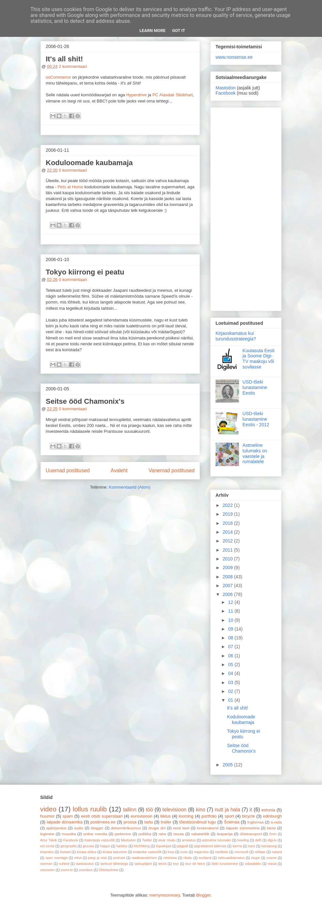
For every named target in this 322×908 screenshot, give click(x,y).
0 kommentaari (73, 170)
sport (229, 816)
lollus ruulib (90, 809)
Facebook (225, 93)
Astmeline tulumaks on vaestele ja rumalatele (255, 453)
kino (200, 809)
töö (149, 809)
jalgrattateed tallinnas (210, 846)
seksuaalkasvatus (231, 858)
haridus (121, 846)
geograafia (68, 846)
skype (255, 858)
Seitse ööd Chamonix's (85, 401)
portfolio (209, 816)
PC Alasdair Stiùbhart (173, 94)
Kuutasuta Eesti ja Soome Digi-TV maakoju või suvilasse (259, 358)
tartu (148, 822)
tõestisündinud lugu (197, 822)
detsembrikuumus (126, 828)
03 (231, 682)
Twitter (147, 840)
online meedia (95, 834)
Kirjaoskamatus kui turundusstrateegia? (236, 336)
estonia (268, 809)
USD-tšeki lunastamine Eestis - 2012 (256, 419)
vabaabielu (253, 864)
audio (79, 828)
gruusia (88, 846)
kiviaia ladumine (115, 852)
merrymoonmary (164, 895)
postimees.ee (103, 822)
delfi (258, 840)
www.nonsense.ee (234, 57)
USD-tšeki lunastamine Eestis (255, 387)
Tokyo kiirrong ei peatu (85, 272)
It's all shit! (64, 59)
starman (46, 864)
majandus (201, 852)
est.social (47, 846)
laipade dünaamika (65, 822)
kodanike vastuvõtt (147, 852)
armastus (189, 840)
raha (162, 834)
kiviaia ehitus (86, 852)
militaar (260, 852)
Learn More (152, 30)
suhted (64, 864)
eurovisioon (142, 816)
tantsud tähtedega (114, 864)
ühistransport (251, 834)
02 (231, 691)
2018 (228, 523)
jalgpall (182, 846)
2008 (228, 576)
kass (251, 846)
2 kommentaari (73, 66)
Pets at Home (70, 186)
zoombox (85, 870)
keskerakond (207, 828)
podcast (119, 858)
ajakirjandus (56, 828)
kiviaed (65, 852)
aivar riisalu (167, 840)
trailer (166, 822)
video (48, 809)
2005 (228, 764)
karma (237, 846)
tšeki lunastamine (225, 864)
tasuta (178, 834)
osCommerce (58, 77)
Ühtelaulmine (109, 870)
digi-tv (272, 840)
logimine (47, 834)
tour (176, 864)
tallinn (130, 809)
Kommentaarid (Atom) (129, 487)
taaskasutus (85, 864)
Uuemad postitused (67, 470)
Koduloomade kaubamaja (89, 163)
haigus (105, 846)
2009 (228, 567)
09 (231, 629)
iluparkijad (163, 846)
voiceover (47, 870)
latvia (271, 828)
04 (231, 673)
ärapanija (225, 834)
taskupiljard (143, 864)
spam (68, 816)
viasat (272, 864)
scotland (205, 858)
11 (231, 611)
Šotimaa (231, 822)
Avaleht (119, 470)
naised (277, 852)
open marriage (56, 858)
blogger (97, 828)
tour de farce (195, 864)
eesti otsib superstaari (102, 816)
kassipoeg (269, 846)
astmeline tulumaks (216, 840)
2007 (228, 585)
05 (231, 664)
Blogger (203, 895)
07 (231, 646)
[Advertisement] (246, 208)
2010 (228, 558)
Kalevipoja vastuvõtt (99, 840)
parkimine (123, 834)
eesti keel (181, 828)
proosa (130, 822)
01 (231, 700)
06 (231, 655)
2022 (228, 505)
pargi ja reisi (97, 858)
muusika (69, 834)
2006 (228, 594)
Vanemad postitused (172, 470)
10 (231, 620)
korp (171, 852)
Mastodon (225, 87)
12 (231, 602)
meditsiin (221, 852)
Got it (178, 30)
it (251, 809)
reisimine (170, 858)
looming (186, 816)
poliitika (144, 834)
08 (231, 637)
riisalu (188, 858)
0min (273, 834)
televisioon (174, 809)
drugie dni (157, 828)
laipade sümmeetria (243, 828)
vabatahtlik (200, 834)
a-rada (276, 822)
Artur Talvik (48, 840)
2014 (228, 532)
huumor (47, 816)
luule (184, 852)
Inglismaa (255, 822)
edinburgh (272, 816)
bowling (243, 840)
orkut (78, 858)
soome (271, 858)
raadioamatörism (144, 858)
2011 (228, 550)
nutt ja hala (227, 809)
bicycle (248, 816)
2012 (228, 540)
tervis (162, 864)
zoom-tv (67, 870)
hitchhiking (142, 846)
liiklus (165, 816)
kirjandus (47, 852)
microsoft (241, 852)
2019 (228, 514)
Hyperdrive (136, 94)
